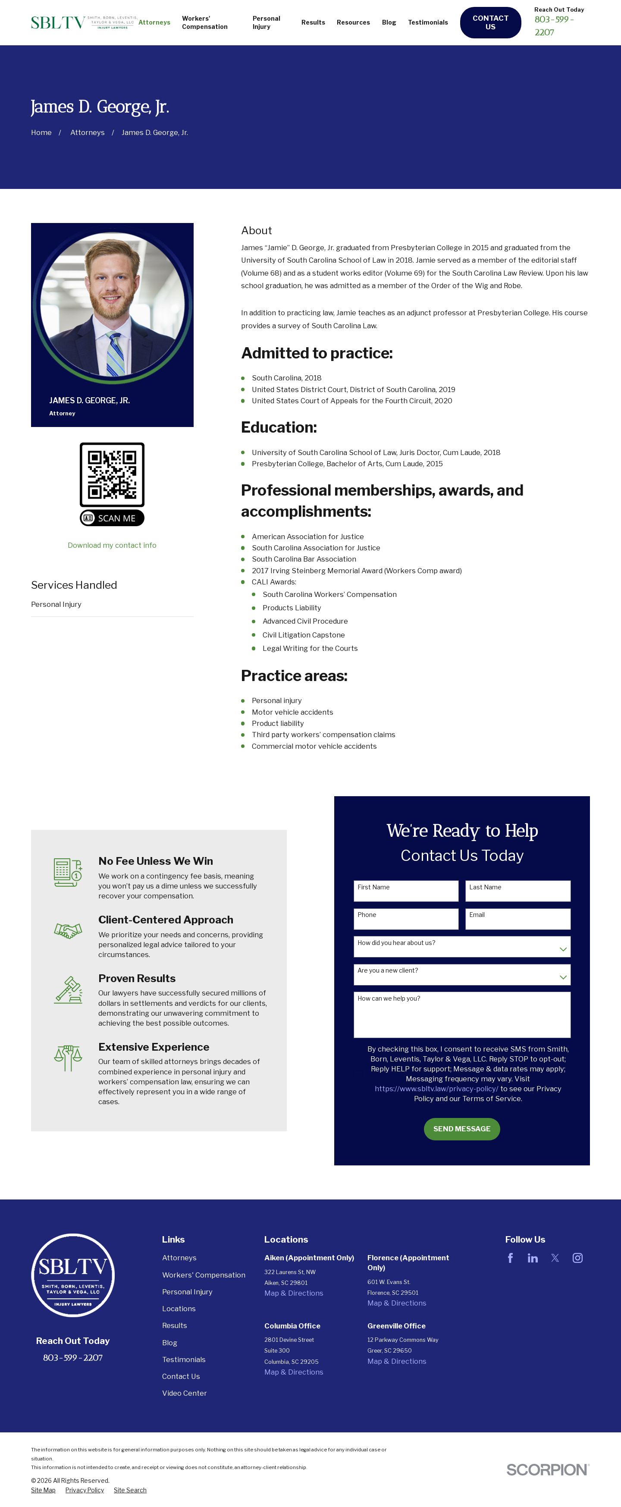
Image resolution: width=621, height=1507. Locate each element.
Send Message (474, 1128)
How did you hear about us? (409, 942)
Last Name (498, 887)
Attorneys (179, 1257)
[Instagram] (578, 1258)
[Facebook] (510, 1258)
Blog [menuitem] (389, 22)
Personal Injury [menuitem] (266, 22)
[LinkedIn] (533, 1258)
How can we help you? (401, 998)
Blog (169, 1342)
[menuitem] (43, 1490)
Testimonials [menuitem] (428, 22)
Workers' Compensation (203, 1275)
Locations (179, 1308)
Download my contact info (112, 545)
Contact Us (491, 22)
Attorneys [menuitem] (154, 22)
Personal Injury (56, 604)
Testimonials (184, 1359)
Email (489, 914)
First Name (386, 887)
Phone (379, 914)
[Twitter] (555, 1258)
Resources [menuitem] (353, 22)
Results (174, 1325)
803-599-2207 (73, 1358)
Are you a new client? (400, 970)
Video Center (184, 1393)
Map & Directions (293, 1293)
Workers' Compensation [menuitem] (205, 22)
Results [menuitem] (313, 22)
